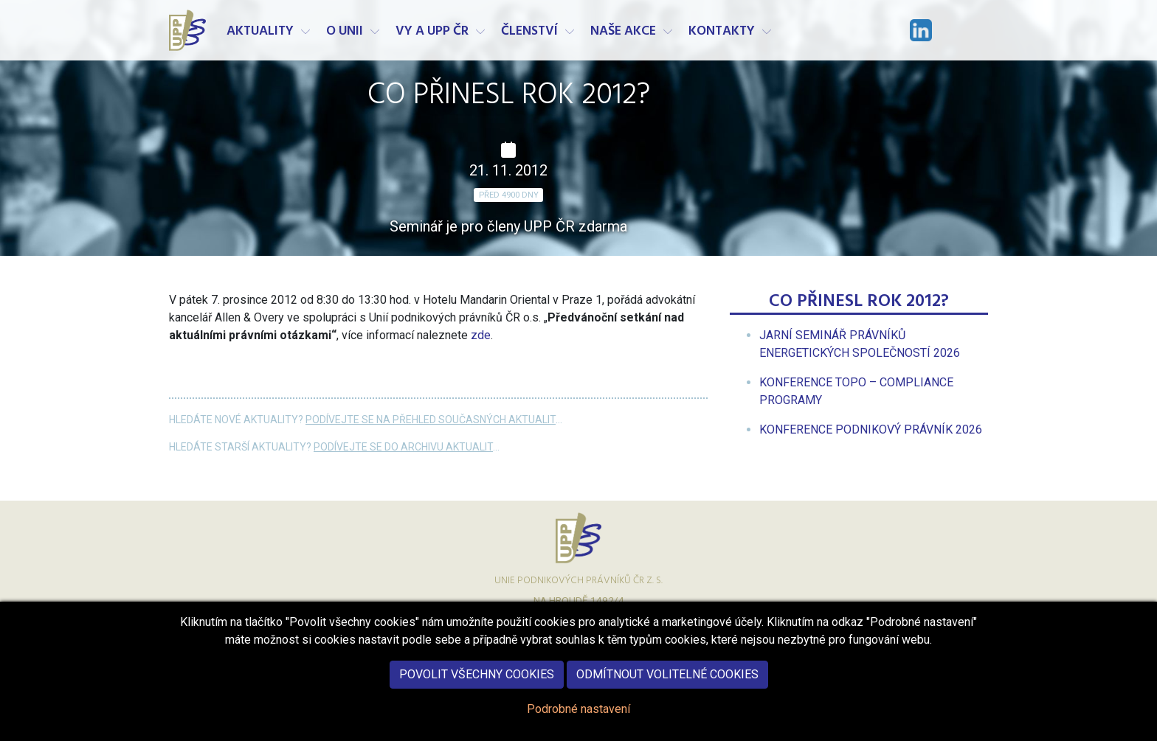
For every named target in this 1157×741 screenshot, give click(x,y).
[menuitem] (870, 429)
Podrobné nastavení (578, 719)
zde (481, 335)
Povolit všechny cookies (476, 684)
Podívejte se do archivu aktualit (403, 447)
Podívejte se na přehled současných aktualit (430, 419)
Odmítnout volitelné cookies (667, 684)
